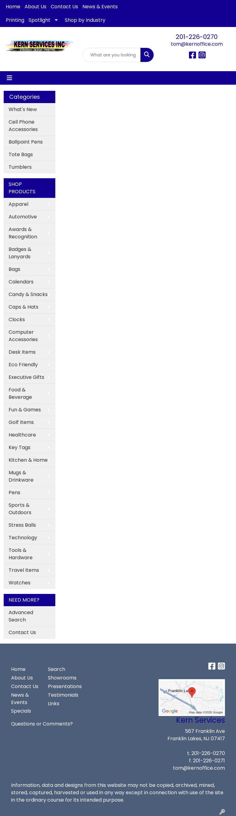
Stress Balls (22, 525)
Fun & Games (25, 409)
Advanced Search (21, 616)
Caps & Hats (23, 306)
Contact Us (64, 6)
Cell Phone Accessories (23, 125)
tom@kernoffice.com (197, 44)
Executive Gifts (26, 377)
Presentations (62, 686)
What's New (23, 109)
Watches (19, 582)
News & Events (100, 6)
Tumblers (20, 167)
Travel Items (24, 570)
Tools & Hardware (21, 554)
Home (13, 6)
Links (53, 703)
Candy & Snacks (28, 294)
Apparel (18, 204)
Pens (14, 492)
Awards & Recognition (23, 233)
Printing (15, 20)
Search (56, 669)
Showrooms (62, 677)
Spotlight (39, 20)
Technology (23, 537)
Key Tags (19, 447)
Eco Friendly (23, 364)
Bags (14, 269)
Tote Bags (21, 154)
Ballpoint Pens (26, 141)
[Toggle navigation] (9, 78)
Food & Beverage (20, 393)
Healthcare (22, 434)
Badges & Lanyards (20, 253)
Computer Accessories (23, 336)
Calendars (21, 281)
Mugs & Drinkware (21, 476)
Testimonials (62, 695)
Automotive (23, 216)
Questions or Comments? (42, 723)
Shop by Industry (85, 20)
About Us (35, 6)
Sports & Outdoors (20, 509)
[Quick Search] (111, 55)
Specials (21, 710)
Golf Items (21, 422)
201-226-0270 (197, 37)
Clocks (17, 319)
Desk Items (22, 352)
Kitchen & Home (28, 460)
